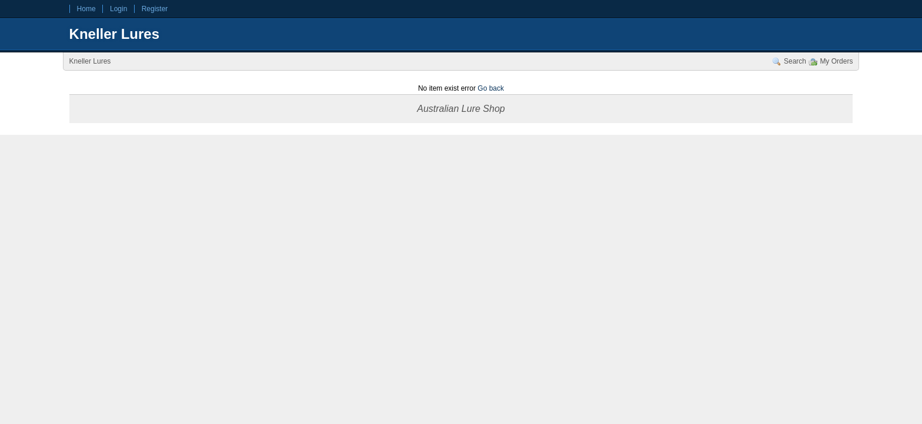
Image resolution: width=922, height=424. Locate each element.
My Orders (836, 61)
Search (795, 61)
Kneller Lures (114, 34)
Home (86, 9)
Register (155, 9)
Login (118, 9)
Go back (490, 88)
